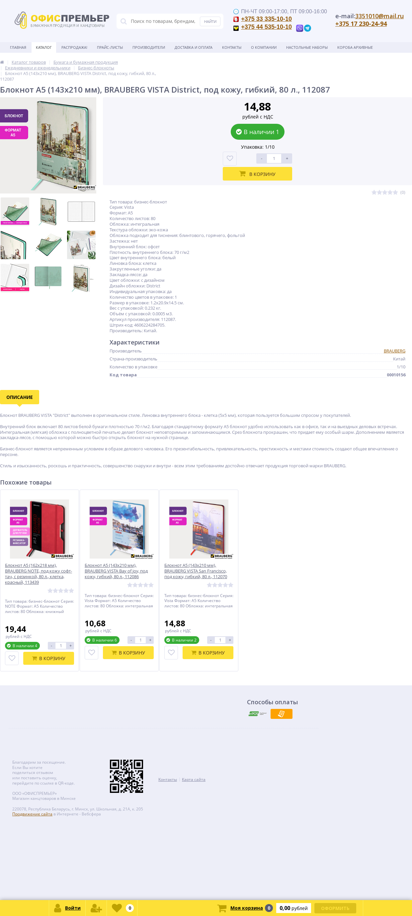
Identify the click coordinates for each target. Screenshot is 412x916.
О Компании (264, 47)
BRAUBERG (394, 351)
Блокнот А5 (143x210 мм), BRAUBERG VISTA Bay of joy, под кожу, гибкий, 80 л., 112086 (116, 571)
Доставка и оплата (193, 47)
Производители (148, 47)
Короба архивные (355, 47)
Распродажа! (74, 47)
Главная (18, 47)
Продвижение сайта (32, 814)
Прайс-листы (110, 47)
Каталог (44, 47)
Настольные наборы (307, 47)
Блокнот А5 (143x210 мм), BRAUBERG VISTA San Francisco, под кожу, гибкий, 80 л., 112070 (195, 571)
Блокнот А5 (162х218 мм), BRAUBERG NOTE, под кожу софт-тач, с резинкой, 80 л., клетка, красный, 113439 (38, 574)
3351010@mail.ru (379, 16)
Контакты (231, 47)
